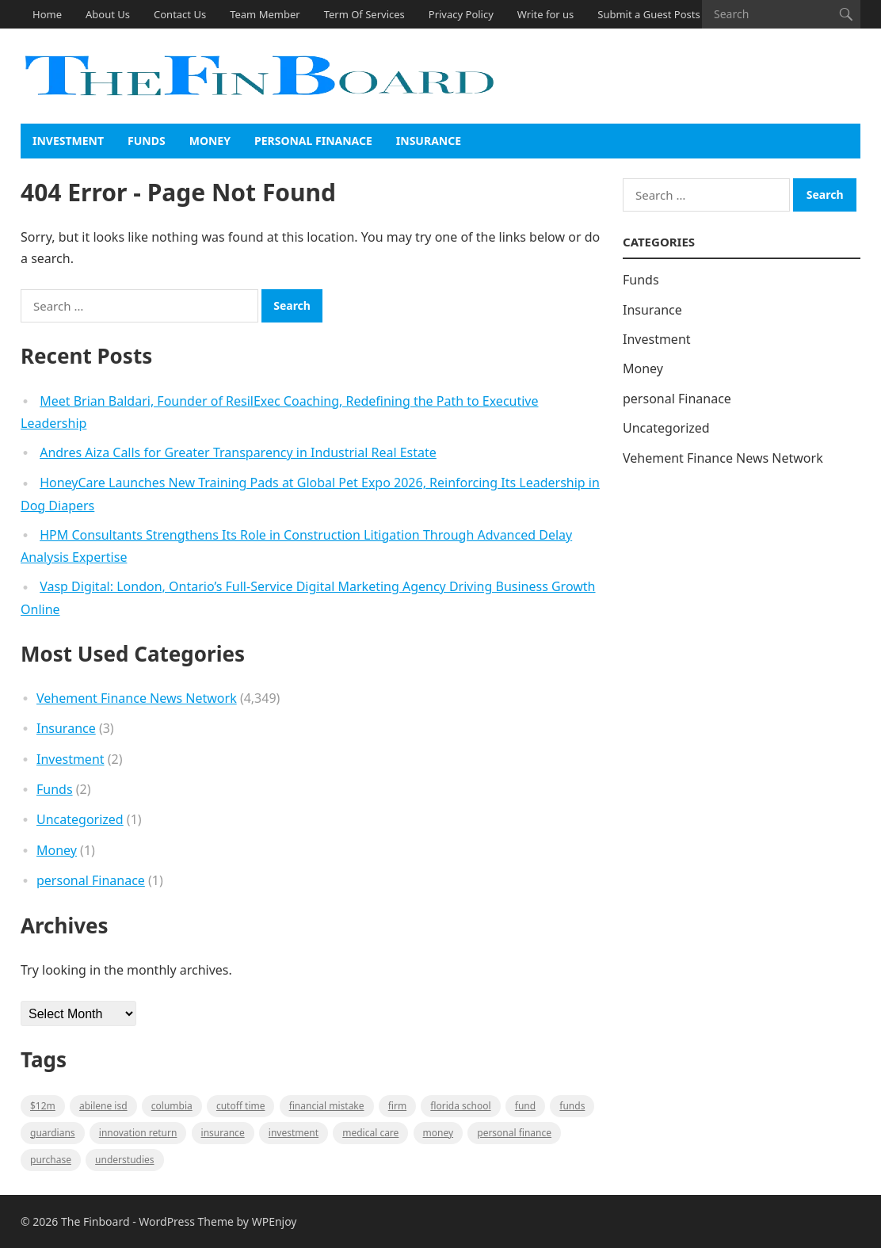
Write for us (545, 14)
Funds (147, 140)
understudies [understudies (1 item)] (124, 1159)
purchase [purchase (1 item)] (50, 1159)
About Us (108, 14)
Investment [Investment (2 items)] (293, 1132)
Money (210, 140)
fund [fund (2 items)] (525, 1106)
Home (47, 14)
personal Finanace (313, 140)
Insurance (428, 140)
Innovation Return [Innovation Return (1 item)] (138, 1132)
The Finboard (95, 1221)
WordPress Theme (186, 1221)
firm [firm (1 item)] (397, 1106)
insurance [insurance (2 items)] (223, 1132)
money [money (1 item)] (438, 1132)
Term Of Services (364, 14)
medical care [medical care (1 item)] (370, 1132)
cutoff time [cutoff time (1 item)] (240, 1106)
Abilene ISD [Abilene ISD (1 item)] (103, 1106)
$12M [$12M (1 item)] (42, 1106)
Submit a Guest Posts (648, 14)
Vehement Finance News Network (136, 698)
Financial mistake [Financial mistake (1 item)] (326, 1106)
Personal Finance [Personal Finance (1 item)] (514, 1132)
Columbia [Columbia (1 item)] (172, 1106)
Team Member (264, 14)
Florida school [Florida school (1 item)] (460, 1106)
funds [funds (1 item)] (572, 1106)
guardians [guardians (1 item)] (52, 1132)
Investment (68, 140)
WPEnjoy (274, 1221)
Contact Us (180, 14)
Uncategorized (80, 819)
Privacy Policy (461, 14)
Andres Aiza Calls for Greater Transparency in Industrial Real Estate (238, 452)
